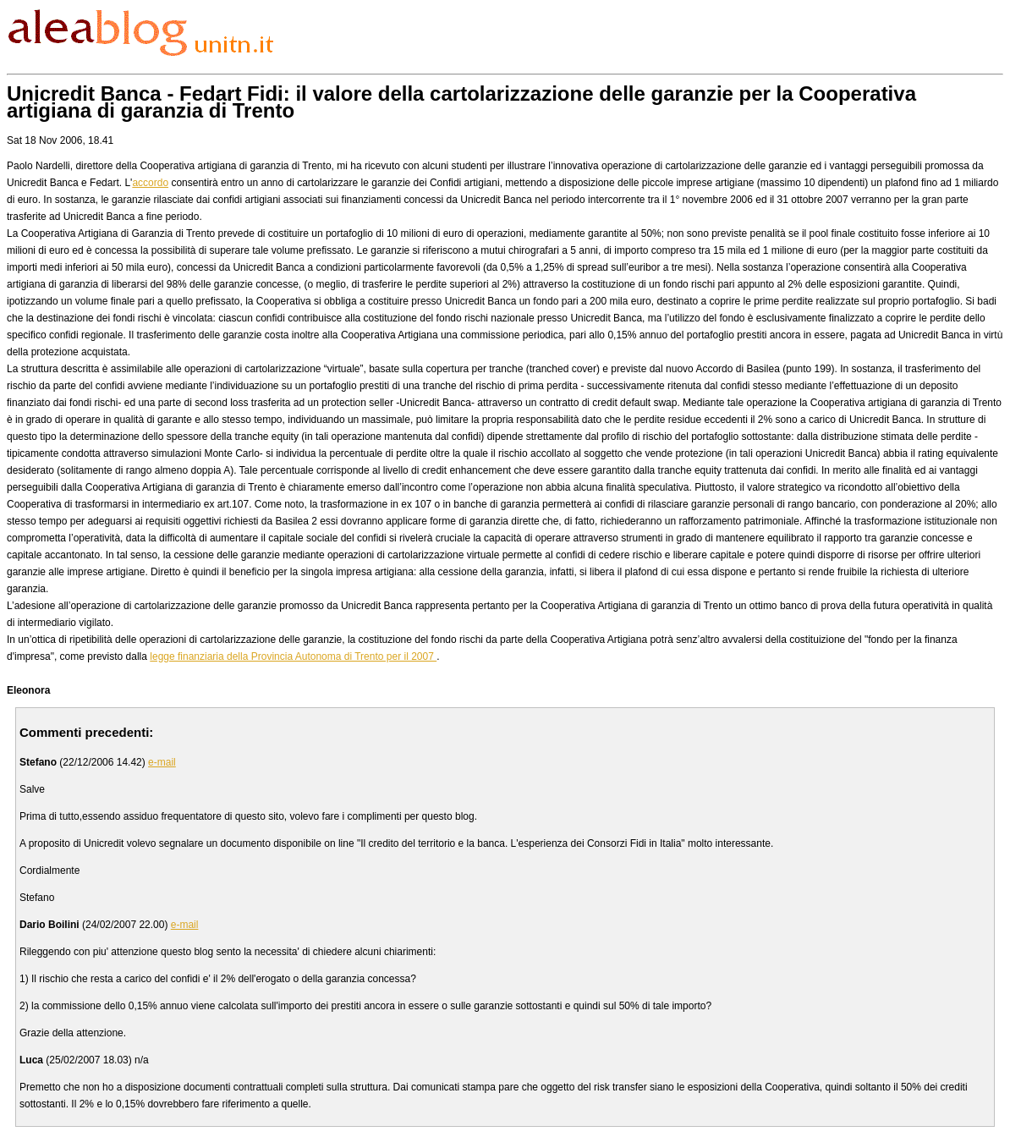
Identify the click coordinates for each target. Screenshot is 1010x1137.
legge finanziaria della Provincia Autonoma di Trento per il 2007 (293, 656)
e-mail (162, 762)
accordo (150, 183)
